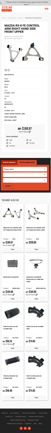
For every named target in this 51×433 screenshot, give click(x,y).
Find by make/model (27, 162)
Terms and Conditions (29, 413)
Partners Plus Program (36, 416)
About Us (5, 413)
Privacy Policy (42, 413)
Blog (40, 424)
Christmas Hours (20, 416)
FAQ (35, 424)
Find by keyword (9, 162)
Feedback (28, 424)
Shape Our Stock (33, 420)
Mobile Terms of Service (14, 424)
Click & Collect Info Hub (17, 420)
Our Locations (14, 413)
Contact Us (9, 416)
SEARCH (8, 186)
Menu (46, 9)
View (12, 249)
